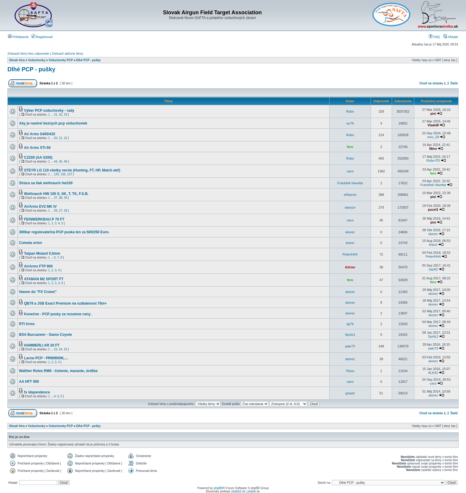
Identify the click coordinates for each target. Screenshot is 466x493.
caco (350, 171)
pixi (433, 113)
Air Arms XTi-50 (37, 148)
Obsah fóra (17, 60)
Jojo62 (433, 269)
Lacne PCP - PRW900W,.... (46, 358)
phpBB (218, 488)
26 (55, 210)
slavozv (350, 207)
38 (60, 197)
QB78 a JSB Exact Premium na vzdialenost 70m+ (65, 303)
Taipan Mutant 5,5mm (42, 253)
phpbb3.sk (238, 491)
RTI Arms (27, 324)
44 (55, 161)
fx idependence (37, 392)
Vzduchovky (36, 60)
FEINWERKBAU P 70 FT (44, 219)
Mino (433, 148)
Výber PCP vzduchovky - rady (49, 110)
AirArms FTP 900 (38, 266)
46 (65, 161)
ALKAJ (433, 372)
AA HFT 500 (29, 381)
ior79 (350, 123)
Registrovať (42, 37)
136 (63, 174)
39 (65, 197)
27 (60, 210)
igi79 (350, 324)
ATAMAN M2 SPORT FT (44, 279)
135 (56, 174)
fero (350, 147)
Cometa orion (30, 243)
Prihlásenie (18, 37)
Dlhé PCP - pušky (88, 60)
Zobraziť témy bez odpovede (28, 53)
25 (65, 349)
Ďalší (454, 83)
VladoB (433, 125)
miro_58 (433, 137)
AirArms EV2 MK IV (40, 206)
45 (60, 161)
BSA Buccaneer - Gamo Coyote (45, 335)
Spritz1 (350, 334)
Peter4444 (350, 254)
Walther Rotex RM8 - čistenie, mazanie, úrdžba (58, 371)
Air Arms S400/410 (39, 134)
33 (65, 114)
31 (55, 114)
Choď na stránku (431, 83)
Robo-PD (433, 160)
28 (65, 210)
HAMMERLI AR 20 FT (42, 345)
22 (65, 138)
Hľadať (450, 37)
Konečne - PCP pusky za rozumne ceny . (58, 314)
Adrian (350, 267)
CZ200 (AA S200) (38, 157)
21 (60, 138)
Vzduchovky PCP (60, 60)
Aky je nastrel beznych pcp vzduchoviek (53, 123)
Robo (350, 111)
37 (55, 197)
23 (55, 349)
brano (350, 243)
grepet (350, 393)
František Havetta (350, 183)
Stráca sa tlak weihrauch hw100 (46, 183)
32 (60, 114)
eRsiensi (350, 194)
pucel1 (433, 209)
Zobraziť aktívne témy (67, 53)
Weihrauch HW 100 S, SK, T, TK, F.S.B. (56, 194)
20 (55, 138)
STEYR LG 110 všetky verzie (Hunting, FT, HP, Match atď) (72, 170)
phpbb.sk (254, 491)
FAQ (434, 37)
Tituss (350, 371)
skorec (350, 232)
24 (60, 349)
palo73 (350, 346)
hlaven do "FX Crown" (38, 292)
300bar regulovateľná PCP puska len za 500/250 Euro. (64, 232)
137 (69, 174)
